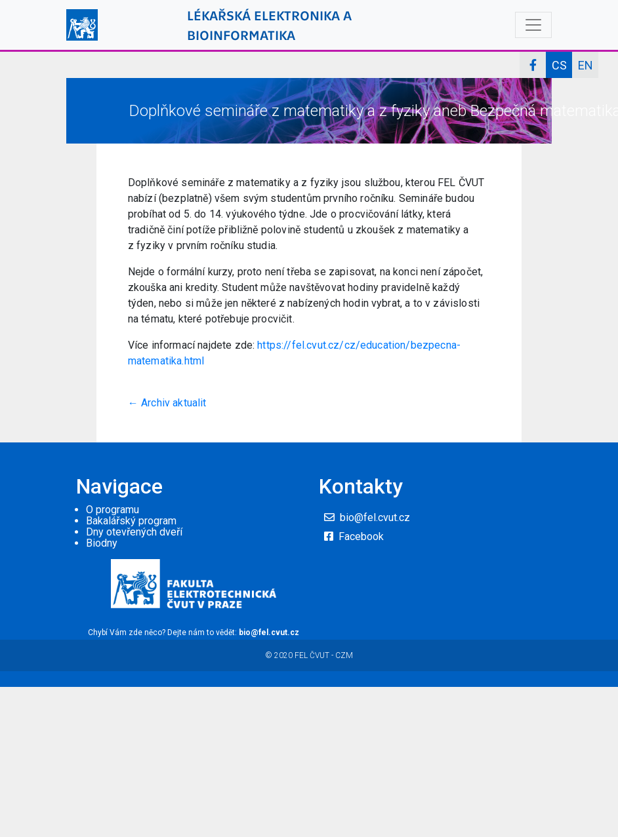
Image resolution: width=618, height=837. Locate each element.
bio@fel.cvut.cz (375, 517)
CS (559, 65)
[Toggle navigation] (533, 25)
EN (585, 65)
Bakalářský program (131, 521)
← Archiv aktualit (167, 403)
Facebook (361, 536)
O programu (112, 509)
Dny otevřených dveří (134, 532)
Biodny (101, 543)
